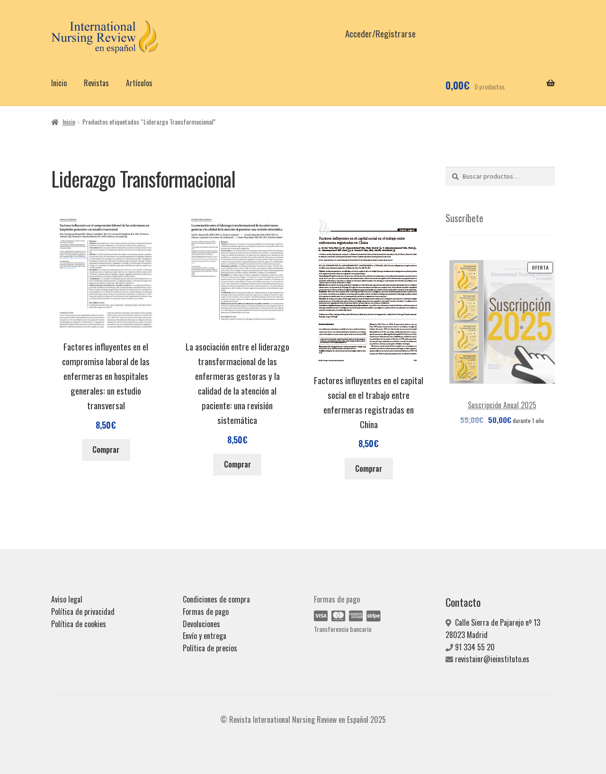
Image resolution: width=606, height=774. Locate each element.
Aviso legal (66, 599)
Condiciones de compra (216, 599)
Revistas (96, 83)
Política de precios (210, 648)
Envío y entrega (204, 635)
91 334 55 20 (475, 647)
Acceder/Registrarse (380, 33)
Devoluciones (201, 624)
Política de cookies (78, 624)
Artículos (139, 83)
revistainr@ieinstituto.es (492, 659)
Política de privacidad (83, 611)
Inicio (59, 83)
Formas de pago (206, 611)
